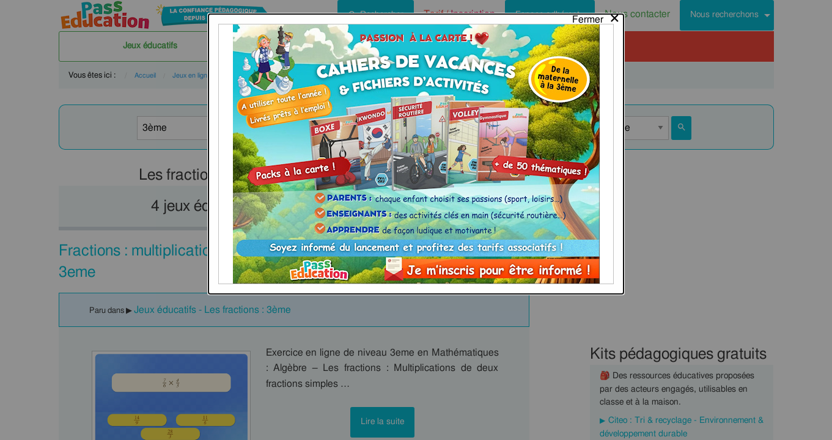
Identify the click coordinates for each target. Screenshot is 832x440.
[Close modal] (596, 16)
